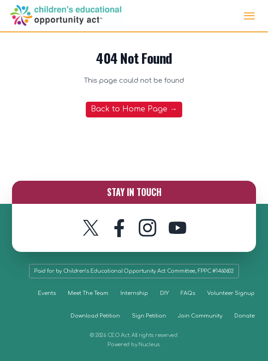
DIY (164, 293)
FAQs (188, 293)
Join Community (200, 316)
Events (47, 293)
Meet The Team (88, 293)
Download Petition (95, 316)
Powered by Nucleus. (134, 345)
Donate (244, 316)
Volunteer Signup (231, 293)
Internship (134, 293)
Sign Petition (149, 316)
